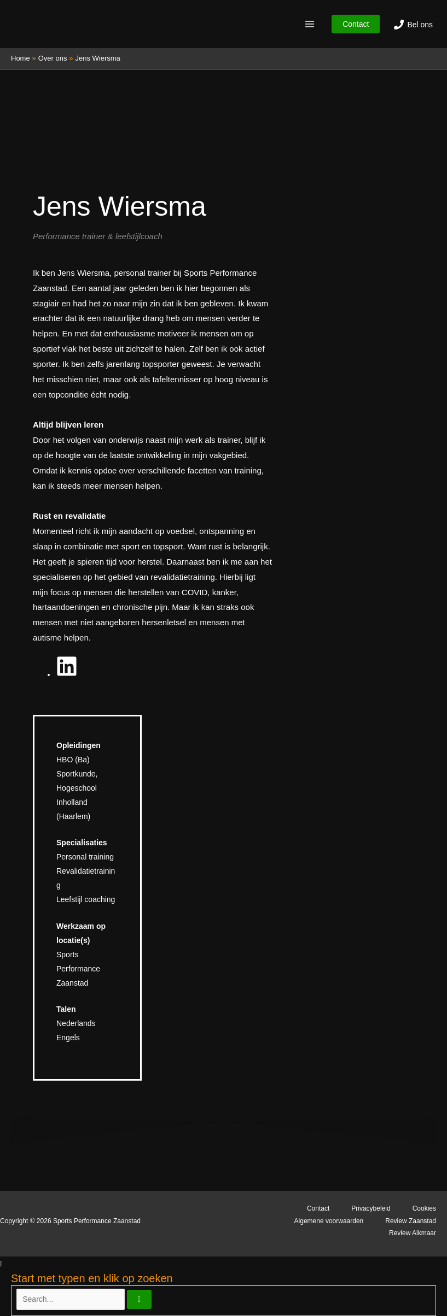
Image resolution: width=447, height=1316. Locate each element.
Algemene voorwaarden (329, 1221)
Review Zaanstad (410, 1221)
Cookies (424, 1208)
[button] (356, 24)
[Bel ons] (413, 24)
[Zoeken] (139, 1299)
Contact (318, 1208)
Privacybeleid (370, 1208)
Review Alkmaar (412, 1233)
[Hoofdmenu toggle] (309, 24)
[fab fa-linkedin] (67, 669)
